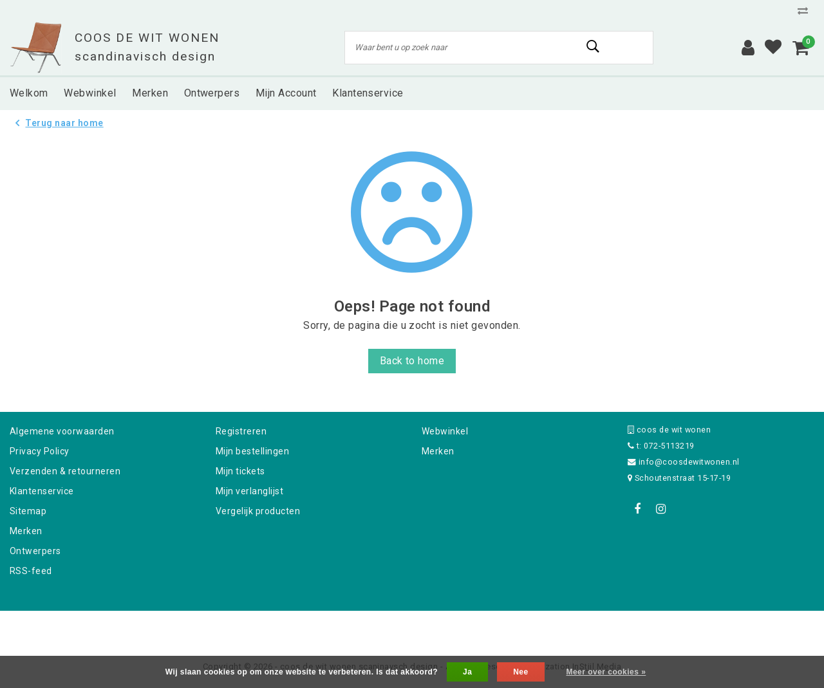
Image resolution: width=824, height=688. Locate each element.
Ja (467, 671)
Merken (26, 531)
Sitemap (28, 511)
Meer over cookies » (606, 671)
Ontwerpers (35, 551)
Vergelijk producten (258, 511)
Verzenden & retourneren (65, 471)
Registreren (241, 431)
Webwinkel (445, 431)
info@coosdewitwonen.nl (684, 462)
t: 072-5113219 (661, 446)
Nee (520, 671)
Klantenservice (42, 491)
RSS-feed (31, 571)
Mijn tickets (240, 471)
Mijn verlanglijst (249, 491)
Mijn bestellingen (252, 451)
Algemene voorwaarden (62, 431)
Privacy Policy (40, 451)
